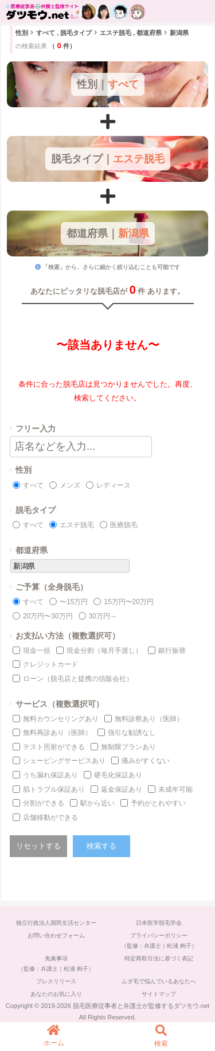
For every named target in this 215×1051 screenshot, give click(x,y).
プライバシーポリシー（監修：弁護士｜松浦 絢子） (159, 940)
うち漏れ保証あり (50, 775)
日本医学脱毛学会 (159, 923)
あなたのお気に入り (56, 994)
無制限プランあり (128, 747)
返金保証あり (121, 789)
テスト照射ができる (54, 747)
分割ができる (43, 803)
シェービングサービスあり (64, 761)
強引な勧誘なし (132, 733)
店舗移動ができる (50, 817)
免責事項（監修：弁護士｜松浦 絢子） (56, 963)
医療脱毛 (124, 525)
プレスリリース (56, 981)
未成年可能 (175, 789)
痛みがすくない (146, 761)
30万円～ (103, 616)
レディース (113, 485)
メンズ (70, 485)
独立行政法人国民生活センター (56, 923)
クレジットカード (50, 664)
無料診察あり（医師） (149, 719)
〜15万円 (74, 602)
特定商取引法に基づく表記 (158, 958)
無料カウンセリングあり (61, 719)
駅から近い (97, 803)
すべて (33, 485)
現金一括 (36, 651)
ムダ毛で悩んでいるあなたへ (159, 981)
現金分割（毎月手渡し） (104, 651)
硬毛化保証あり (118, 775)
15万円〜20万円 (129, 602)
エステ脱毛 (77, 525)
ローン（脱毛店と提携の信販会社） (78, 679)
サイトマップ (159, 994)
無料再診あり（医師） (57, 733)
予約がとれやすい (158, 803)
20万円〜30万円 (48, 616)
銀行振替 (172, 651)
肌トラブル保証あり (54, 789)
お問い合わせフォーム (56, 935)
